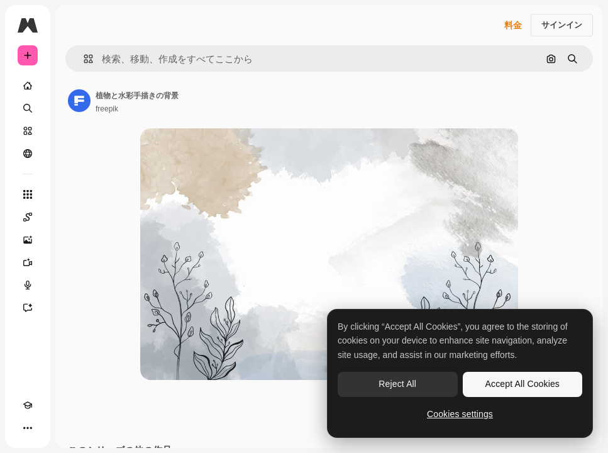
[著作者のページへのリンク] (79, 100)
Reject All (397, 384)
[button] (83, 59)
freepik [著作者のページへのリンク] (107, 108)
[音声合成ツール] (28, 285)
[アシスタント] (28, 308)
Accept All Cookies (522, 384)
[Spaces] (28, 217)
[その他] (28, 428)
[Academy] (28, 405)
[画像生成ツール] (28, 240)
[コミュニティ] (28, 153)
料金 (513, 25)
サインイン (561, 25)
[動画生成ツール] (28, 262)
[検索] (28, 108)
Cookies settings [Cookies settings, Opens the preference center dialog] (460, 414)
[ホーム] (28, 86)
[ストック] (28, 131)
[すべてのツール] (28, 194)
